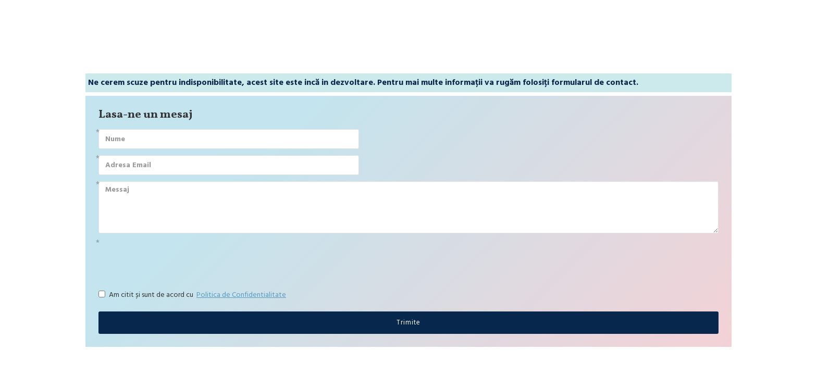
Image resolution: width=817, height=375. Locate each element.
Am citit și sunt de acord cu (193, 295)
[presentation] (171, 258)
